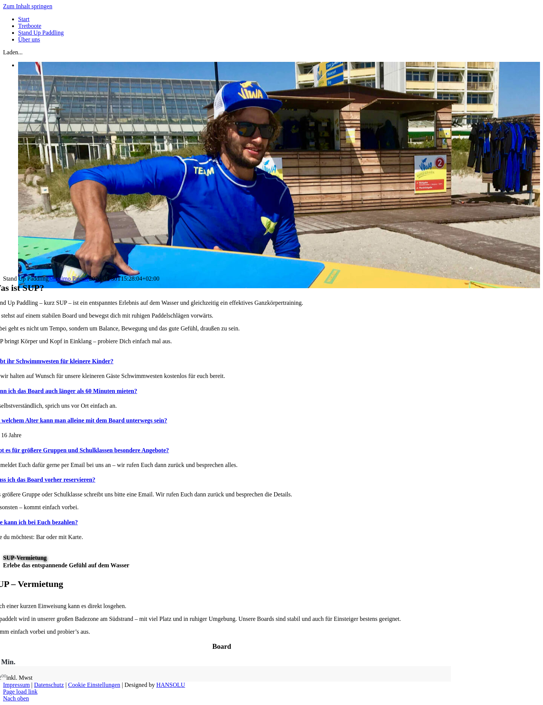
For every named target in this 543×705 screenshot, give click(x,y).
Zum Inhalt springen (27, 6)
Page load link (20, 691)
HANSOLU (170, 685)
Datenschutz (49, 685)
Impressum (16, 685)
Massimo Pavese (69, 278)
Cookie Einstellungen (94, 685)
